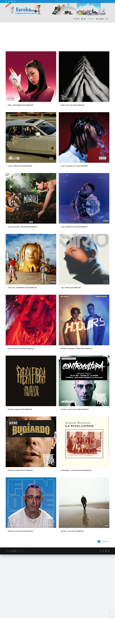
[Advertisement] (57, 39)
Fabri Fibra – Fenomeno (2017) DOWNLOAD (20, 531)
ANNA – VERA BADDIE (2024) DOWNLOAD (20, 105)
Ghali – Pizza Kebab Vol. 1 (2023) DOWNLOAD (74, 166)
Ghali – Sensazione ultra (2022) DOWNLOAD (21, 348)
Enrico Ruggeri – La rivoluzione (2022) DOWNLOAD (76, 470)
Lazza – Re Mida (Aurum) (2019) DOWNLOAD (74, 227)
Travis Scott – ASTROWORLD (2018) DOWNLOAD (22, 287)
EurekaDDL (14, 551)
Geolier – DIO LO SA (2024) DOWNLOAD (73, 105)
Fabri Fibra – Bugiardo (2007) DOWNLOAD (20, 470)
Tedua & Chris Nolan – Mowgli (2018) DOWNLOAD (22, 227)
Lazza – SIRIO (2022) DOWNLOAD (71, 287)
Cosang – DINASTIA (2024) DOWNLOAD (20, 166)
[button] (106, 18)
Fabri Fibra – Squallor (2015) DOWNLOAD (20, 409)
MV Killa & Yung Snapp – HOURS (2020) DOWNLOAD (76, 348)
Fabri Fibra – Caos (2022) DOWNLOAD (72, 531)
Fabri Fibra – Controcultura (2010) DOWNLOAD (75, 409)
